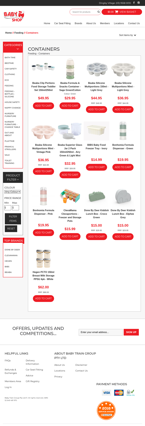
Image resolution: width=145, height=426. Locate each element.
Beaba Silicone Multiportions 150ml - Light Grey (96, 86)
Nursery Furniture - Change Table (12, 124)
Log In (8, 387)
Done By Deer (12, 249)
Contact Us (134, 23)
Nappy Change (13, 108)
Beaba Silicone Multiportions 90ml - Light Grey (123, 86)
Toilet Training (9, 161)
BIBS (7, 266)
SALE (7, 155)
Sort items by (126, 35)
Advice (29, 375)
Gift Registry (33, 381)
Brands (78, 23)
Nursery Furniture (10, 114)
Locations (119, 23)
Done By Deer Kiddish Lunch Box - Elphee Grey (123, 214)
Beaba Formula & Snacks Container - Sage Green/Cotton (70, 86)
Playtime (10, 141)
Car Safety (11, 68)
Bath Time (10, 57)
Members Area (13, 381)
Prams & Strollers (10, 147)
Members (105, 23)
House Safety (12, 102)
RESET (11, 228)
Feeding (9, 85)
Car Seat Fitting (62, 23)
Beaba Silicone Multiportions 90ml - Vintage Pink (43, 148)
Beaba (8, 272)
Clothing (10, 74)
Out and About (9, 133)
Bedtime (9, 63)
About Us (91, 23)
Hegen (8, 261)
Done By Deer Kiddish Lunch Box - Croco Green (96, 214)
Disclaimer (81, 365)
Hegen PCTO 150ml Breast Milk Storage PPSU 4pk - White (43, 275)
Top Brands (13, 241)
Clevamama (11, 255)
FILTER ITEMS (13, 218)
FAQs (8, 360)
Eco (7, 80)
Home (47, 23)
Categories (13, 47)
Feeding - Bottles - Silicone (10, 94)
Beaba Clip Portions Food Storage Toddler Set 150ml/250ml (43, 86)
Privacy (58, 376)
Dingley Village (115, 3)
